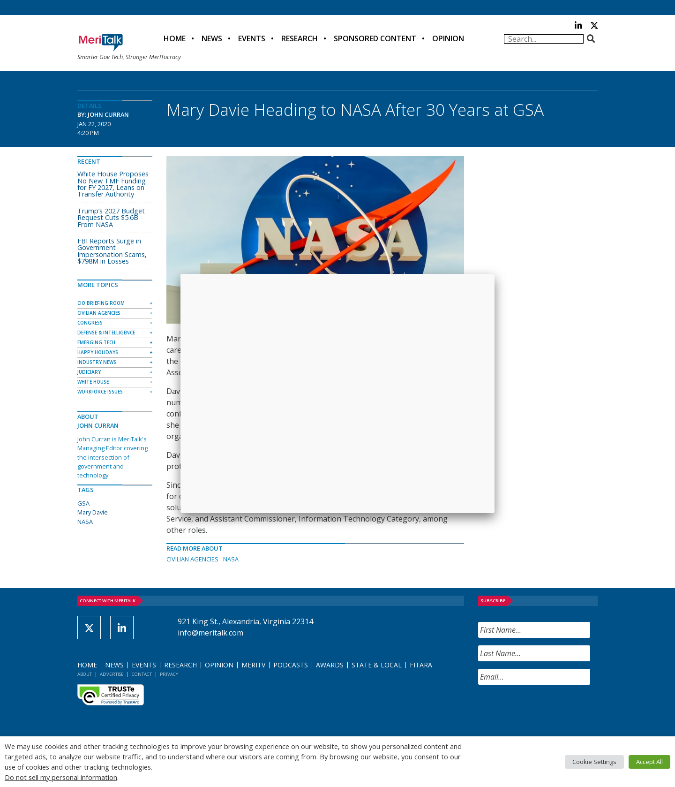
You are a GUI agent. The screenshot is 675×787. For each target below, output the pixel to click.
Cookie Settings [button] (594, 761)
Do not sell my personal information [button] (61, 777)
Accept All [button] (649, 761)
